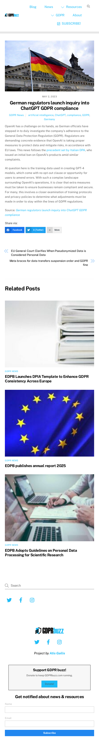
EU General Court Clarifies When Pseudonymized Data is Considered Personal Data (48, 253)
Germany (49, 119)
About (77, 15)
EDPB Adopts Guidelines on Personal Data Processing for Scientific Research (41, 552)
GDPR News (16, 115)
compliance (74, 115)
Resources (71, 7)
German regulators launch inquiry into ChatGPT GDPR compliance (49, 105)
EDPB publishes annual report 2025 (35, 465)
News (49, 7)
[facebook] (21, 599)
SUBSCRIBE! (69, 23)
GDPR (57, 15)
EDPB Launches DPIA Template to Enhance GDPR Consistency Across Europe (47, 378)
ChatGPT (60, 115)
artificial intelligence (41, 115)
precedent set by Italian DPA (66, 150)
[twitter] (10, 599)
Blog (33, 7)
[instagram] (33, 599)
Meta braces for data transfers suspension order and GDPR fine (49, 263)
